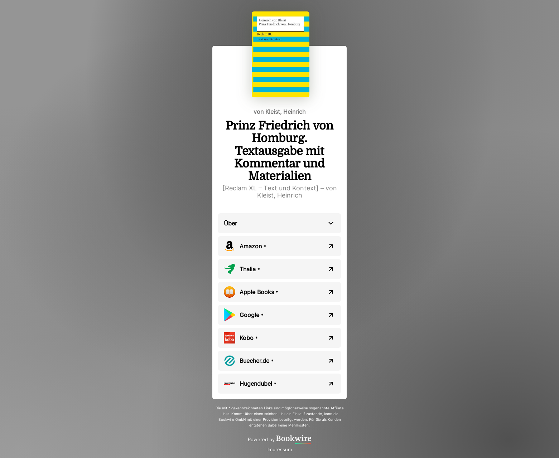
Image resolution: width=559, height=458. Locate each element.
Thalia (250, 269)
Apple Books (259, 292)
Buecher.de (256, 360)
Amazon (253, 246)
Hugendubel (258, 383)
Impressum (280, 449)
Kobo (248, 337)
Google (251, 314)
